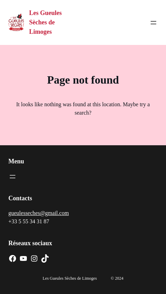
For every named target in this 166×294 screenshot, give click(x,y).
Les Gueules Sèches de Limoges (45, 22)
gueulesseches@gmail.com (38, 213)
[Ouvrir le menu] (153, 22)
